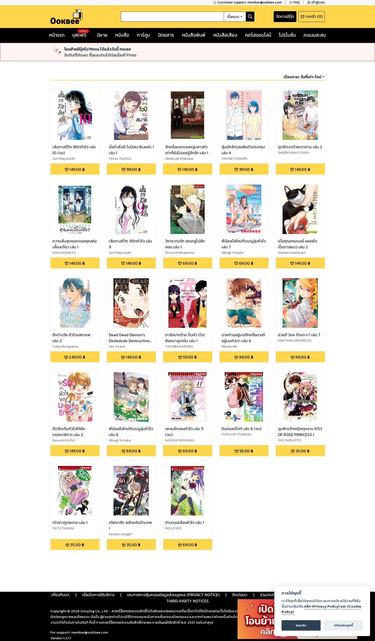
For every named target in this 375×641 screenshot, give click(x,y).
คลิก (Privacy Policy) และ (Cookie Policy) (321, 609)
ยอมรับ (301, 625)
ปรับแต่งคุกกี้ (343, 625)
